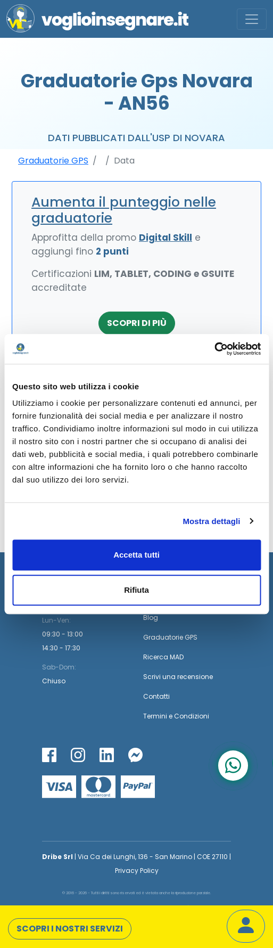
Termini (155, 716)
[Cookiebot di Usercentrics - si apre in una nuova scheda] (214, 349)
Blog (150, 617)
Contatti (156, 696)
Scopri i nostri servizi (69, 928)
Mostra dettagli (211, 521)
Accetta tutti (136, 554)
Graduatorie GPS (53, 160)
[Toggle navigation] (252, 19)
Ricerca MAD (163, 656)
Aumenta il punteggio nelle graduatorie (123, 210)
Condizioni (191, 716)
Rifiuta (136, 589)
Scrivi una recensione (178, 676)
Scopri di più (137, 323)
